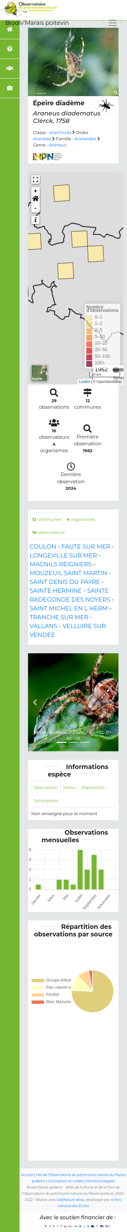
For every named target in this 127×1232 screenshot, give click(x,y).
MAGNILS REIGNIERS (61, 564)
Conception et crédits (66, 1181)
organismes (80, 519)
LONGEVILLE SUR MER (63, 555)
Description (46, 787)
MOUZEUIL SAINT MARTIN (68, 573)
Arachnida (60, 132)
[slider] (116, 370)
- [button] (35, 208)
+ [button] (35, 191)
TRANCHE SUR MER (59, 617)
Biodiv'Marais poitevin (37, 22)
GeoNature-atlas (70, 1200)
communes (46, 519)
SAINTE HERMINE (56, 590)
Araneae (42, 138)
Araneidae (85, 138)
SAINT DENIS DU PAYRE (65, 582)
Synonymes (46, 800)
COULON (43, 546)
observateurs (48, 532)
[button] (35, 200)
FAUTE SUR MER (86, 546)
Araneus (57, 145)
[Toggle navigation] (113, 22)
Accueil (27, 1175)
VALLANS (43, 626)
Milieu (69, 787)
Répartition (93, 787)
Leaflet (84, 382)
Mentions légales (101, 1181)
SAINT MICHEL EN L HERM (69, 608)
